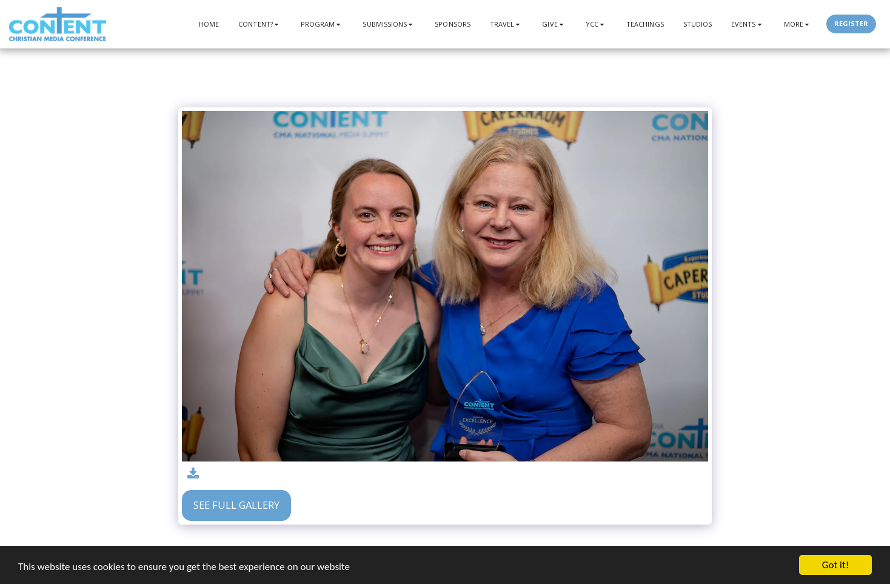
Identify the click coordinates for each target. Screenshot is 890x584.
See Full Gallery (236, 505)
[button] (259, 24)
